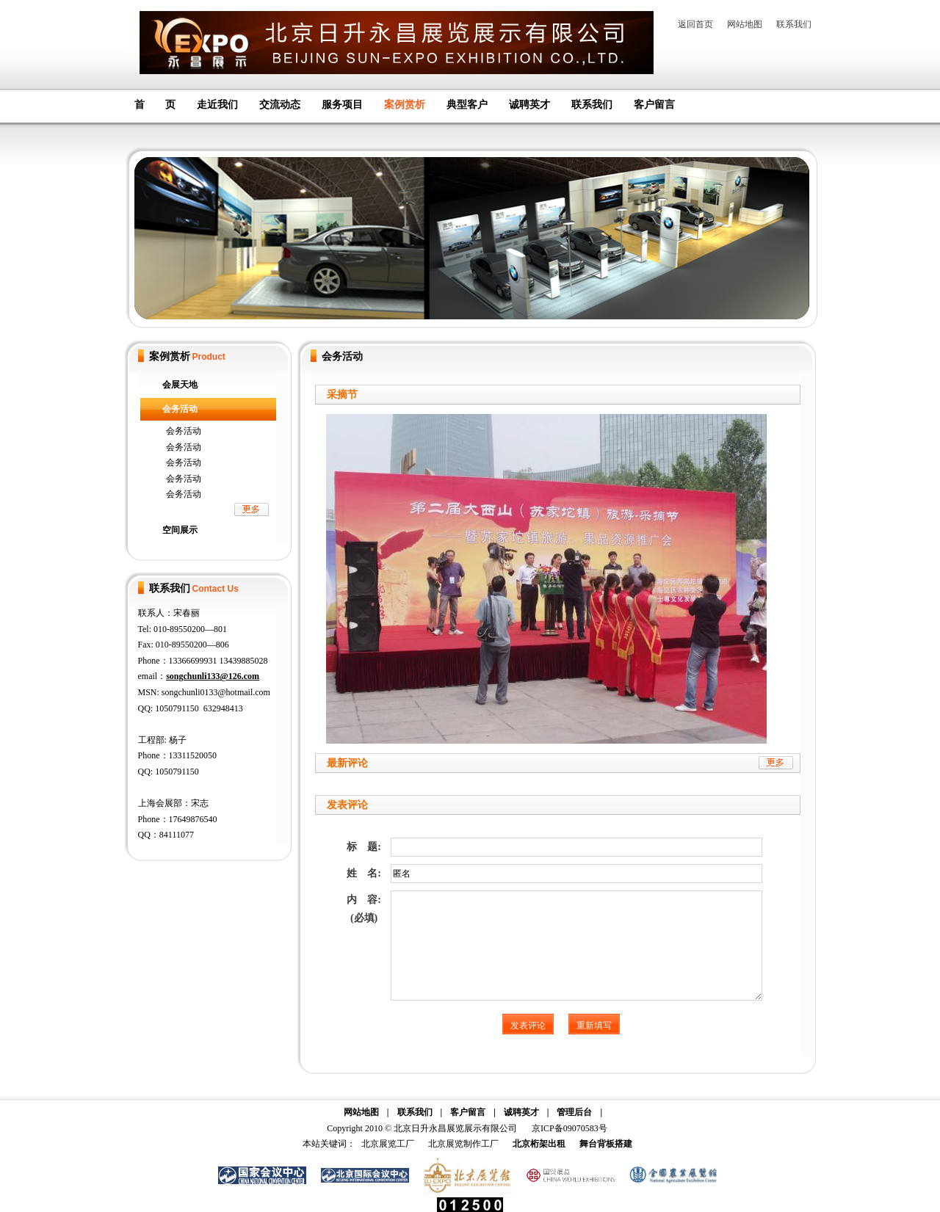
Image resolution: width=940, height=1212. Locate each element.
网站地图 (744, 24)
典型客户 (467, 104)
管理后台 (574, 1112)
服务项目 (342, 104)
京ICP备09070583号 (569, 1128)
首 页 (155, 104)
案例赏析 (404, 104)
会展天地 (180, 385)
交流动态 (279, 104)
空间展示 (180, 530)
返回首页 (695, 24)
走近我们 (217, 104)
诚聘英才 (529, 104)
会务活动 (180, 409)
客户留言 (654, 104)
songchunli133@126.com (212, 676)
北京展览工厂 (387, 1144)
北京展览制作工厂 (463, 1144)
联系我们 (793, 24)
